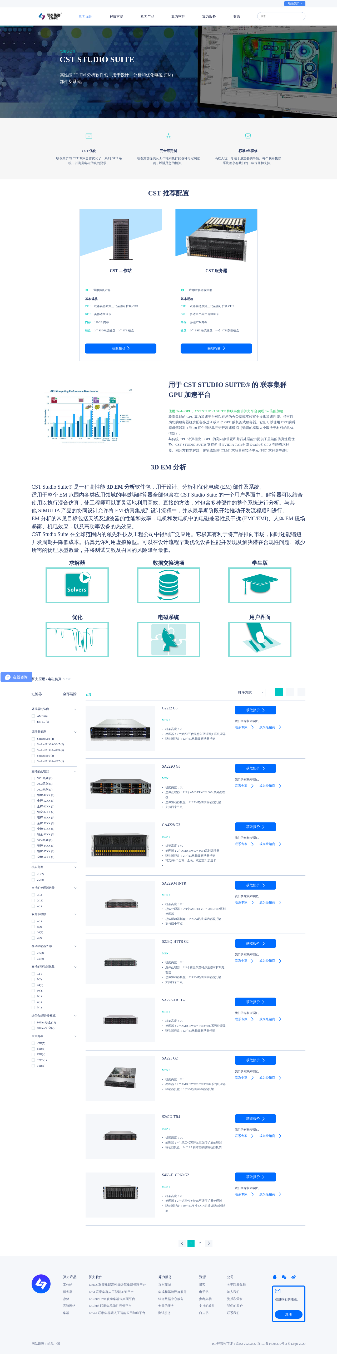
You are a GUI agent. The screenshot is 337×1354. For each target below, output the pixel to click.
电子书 (204, 1291)
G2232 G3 (168, 708)
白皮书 (204, 1312)
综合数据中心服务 (171, 1298)
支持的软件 (207, 1305)
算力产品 (147, 16)
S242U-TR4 (169, 1116)
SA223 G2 (168, 1058)
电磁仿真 (55, 679)
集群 (66, 1312)
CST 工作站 (121, 270)
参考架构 (205, 1298)
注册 (288, 1314)
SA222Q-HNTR (172, 883)
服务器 (67, 1291)
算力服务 (209, 16)
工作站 (67, 1284)
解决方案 (116, 16)
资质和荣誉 (235, 1298)
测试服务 (164, 1312)
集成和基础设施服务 (172, 1291)
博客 (202, 1284)
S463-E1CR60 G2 (173, 1174)
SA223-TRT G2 (172, 1000)
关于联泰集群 (236, 1284)
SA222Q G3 (170, 766)
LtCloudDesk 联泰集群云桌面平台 (112, 1298)
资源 (236, 16)
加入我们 (233, 1291)
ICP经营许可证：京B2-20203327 (234, 1343)
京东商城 (164, 1284)
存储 (66, 1298)
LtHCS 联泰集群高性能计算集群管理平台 (117, 1284)
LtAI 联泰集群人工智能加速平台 (111, 1291)
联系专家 (241, 727)
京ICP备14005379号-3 (272, 1343)
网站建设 (38, 1343)
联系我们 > (295, 3)
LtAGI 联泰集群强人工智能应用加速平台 (117, 1312)
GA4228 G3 (169, 824)
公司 (230, 1277)
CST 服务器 (216, 270)
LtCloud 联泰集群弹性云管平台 (110, 1305)
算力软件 (178, 16)
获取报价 (119, 348)
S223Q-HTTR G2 (173, 941)
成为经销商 (267, 727)
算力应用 (85, 16)
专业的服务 (166, 1305)
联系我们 (233, 1312)
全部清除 (70, 694)
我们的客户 (235, 1305)
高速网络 (69, 1305)
